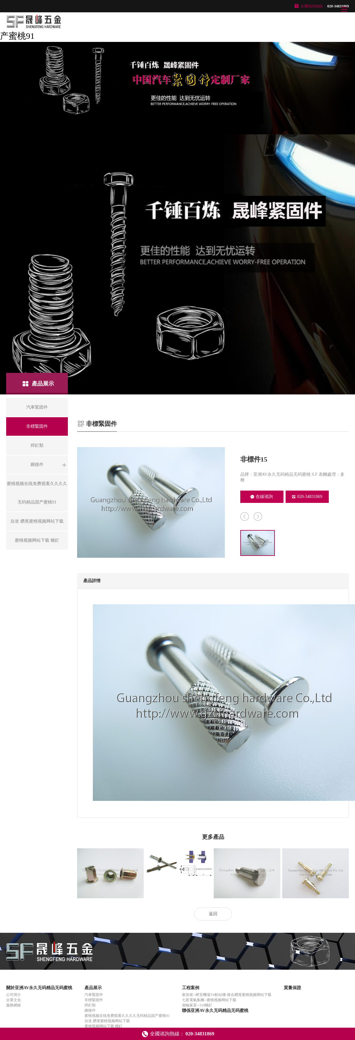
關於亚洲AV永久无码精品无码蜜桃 (39, 987)
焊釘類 (90, 1005)
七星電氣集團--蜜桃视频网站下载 (209, 1000)
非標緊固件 (94, 1000)
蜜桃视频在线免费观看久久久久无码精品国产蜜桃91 (127, 1015)
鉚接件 (90, 1010)
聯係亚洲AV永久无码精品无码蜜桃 (215, 1010)
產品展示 (93, 987)
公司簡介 (13, 995)
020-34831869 (307, 496)
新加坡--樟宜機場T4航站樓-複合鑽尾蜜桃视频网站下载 (226, 995)
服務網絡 (13, 1005)
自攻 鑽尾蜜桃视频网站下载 (107, 1021)
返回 (213, 914)
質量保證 (292, 987)
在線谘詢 (261, 496)
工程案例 (190, 987)
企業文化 (13, 1000)
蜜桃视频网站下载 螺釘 (103, 1026)
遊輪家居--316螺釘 (197, 1005)
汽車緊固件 (94, 995)
